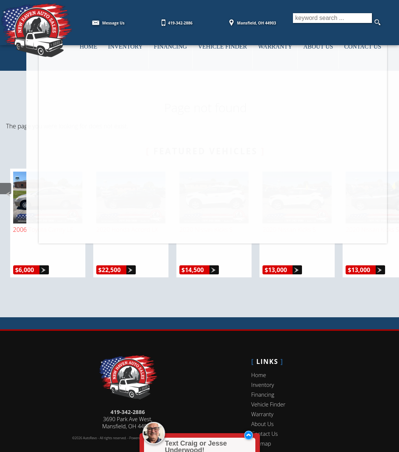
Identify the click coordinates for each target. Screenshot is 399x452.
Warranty (262, 396)
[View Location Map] (251, 20)
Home (258, 357)
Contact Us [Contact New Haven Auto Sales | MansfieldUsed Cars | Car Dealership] (373, 53)
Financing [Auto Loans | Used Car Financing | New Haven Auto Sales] (173, 53)
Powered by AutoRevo (145, 421)
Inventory (262, 367)
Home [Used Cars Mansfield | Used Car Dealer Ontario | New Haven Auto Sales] (87, 53)
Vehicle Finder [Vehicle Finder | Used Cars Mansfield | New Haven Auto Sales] (227, 53)
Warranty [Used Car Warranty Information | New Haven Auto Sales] (282, 53)
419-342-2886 (128, 394)
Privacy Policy (173, 421)
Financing (262, 377)
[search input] (330, 22)
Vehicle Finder (268, 387)
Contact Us (264, 416)
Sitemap (261, 426)
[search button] (377, 22)
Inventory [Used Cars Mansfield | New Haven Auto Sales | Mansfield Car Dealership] (126, 53)
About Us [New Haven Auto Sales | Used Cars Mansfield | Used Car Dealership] (327, 53)
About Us (262, 406)
